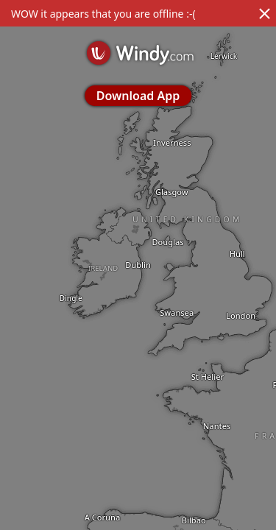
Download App (138, 96)
